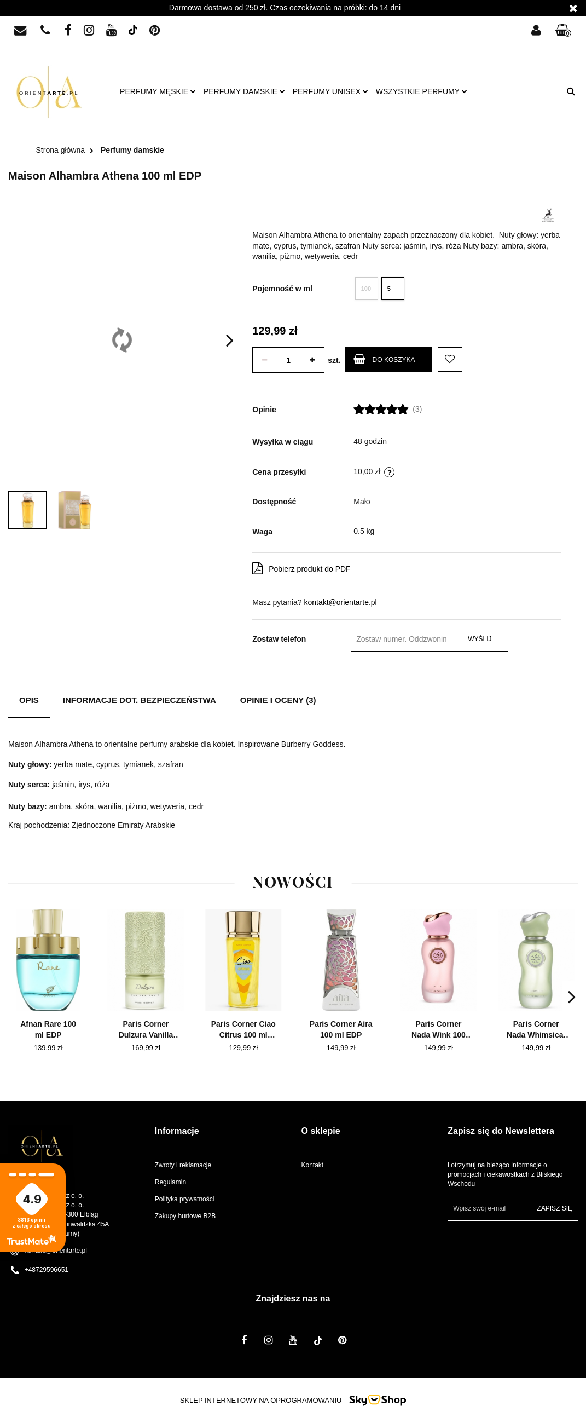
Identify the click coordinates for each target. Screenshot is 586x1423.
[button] (563, 30)
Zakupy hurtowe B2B (185, 1216)
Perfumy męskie (158, 91)
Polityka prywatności (184, 1199)
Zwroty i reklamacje (183, 1165)
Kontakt (312, 1165)
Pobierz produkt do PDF (301, 568)
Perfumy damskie (244, 91)
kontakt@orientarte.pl (340, 602)
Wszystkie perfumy (421, 91)
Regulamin (170, 1182)
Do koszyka (384, 359)
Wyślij (479, 639)
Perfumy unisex (330, 91)
